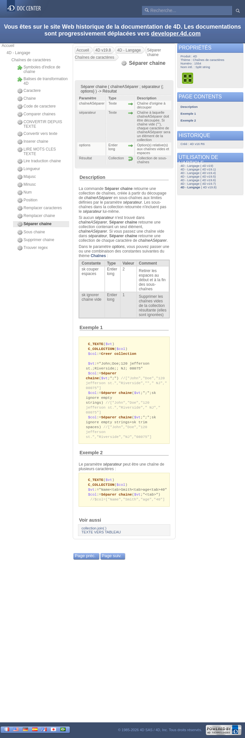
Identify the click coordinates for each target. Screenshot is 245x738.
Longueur (28, 169)
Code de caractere (36, 106)
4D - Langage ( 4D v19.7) (198, 183)
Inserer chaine (32, 141)
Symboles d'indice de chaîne (38, 69)
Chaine (26, 98)
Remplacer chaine (36, 216)
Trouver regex (32, 248)
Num (24, 192)
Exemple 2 (91, 459)
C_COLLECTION (101, 349)
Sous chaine (31, 232)
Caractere (29, 91)
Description (92, 177)
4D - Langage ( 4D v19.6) (198, 180)
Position (27, 200)
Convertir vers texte (37, 134)
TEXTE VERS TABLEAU (101, 540)
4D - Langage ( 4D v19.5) (198, 176)
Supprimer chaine (35, 240)
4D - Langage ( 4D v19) (196, 165)
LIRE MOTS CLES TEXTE (36, 151)
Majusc (26, 177)
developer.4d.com (176, 33)
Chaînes (98, 255)
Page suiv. (112, 563)
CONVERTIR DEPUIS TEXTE (39, 124)
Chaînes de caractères (31, 60)
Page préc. (85, 563)
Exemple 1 (91, 327)
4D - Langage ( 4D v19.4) (198, 173)
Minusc (26, 184)
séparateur (112, 471)
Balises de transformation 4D (42, 81)
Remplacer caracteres (39, 208)
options (118, 246)
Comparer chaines (36, 114)
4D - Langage (18, 53)
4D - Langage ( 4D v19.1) (198, 169)
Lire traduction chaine (39, 161)
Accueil (8, 45)
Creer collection (118, 354)
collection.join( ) (94, 536)
